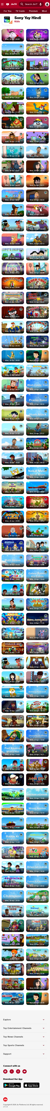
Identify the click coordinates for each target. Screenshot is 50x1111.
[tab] (7, 11)
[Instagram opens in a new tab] (18, 1071)
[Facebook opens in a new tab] (5, 1071)
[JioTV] (11, 4)
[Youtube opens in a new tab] (24, 1071)
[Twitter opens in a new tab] (12, 1071)
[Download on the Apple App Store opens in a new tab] (31, 1086)
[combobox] (31, 4)
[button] (40, 4)
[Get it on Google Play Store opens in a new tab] (12, 1086)
